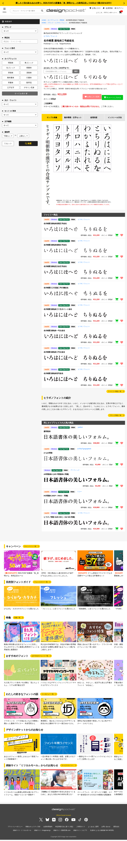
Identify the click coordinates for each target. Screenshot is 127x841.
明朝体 (62, 20)
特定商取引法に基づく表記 (64, 829)
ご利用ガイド (80, 829)
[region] (83, 77)
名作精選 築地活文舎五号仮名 (55, 269)
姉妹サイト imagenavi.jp (42, 832)
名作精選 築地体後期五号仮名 (55, 248)
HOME (44, 20)
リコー (79, 494)
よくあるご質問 (93, 829)
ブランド (6, 27)
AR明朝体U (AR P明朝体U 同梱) (56, 477)
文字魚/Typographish (84, 451)
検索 (28, 143)
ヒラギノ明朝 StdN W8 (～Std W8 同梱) (59, 520)
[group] (22, 566)
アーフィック (75, 473)
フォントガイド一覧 (41, 585)
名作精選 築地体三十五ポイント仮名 (58, 312)
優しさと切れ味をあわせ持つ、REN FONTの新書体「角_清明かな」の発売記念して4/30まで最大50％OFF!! (63, 3)
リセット (8, 143)
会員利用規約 (47, 829)
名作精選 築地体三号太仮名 (54, 355)
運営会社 (116, 829)
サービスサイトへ (67, 768)
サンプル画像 (52, 119)
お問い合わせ (105, 829)
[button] (3, 3)
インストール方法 (115, 119)
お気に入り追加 (90, 97)
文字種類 (6, 121)
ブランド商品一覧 (115, 418)
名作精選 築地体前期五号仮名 (55, 226)
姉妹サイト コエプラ (80, 832)
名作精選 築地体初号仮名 (53, 376)
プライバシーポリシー (15, 829)
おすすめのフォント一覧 (40, 658)
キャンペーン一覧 (30, 549)
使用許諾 (94, 119)
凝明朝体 (47, 434)
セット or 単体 (9, 111)
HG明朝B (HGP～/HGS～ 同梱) (56, 498)
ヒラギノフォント (61, 22)
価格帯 (6, 132)
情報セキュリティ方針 (33, 829)
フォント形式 (8, 48)
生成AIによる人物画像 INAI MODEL (102, 832)
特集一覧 (17, 620)
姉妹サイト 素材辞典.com (61, 832)
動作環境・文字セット (73, 119)
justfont (80, 430)
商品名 (6, 38)
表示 (76, 71)
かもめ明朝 (48, 456)
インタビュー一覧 (48, 697)
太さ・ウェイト (9, 100)
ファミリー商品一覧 (114, 394)
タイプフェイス (53, 20)
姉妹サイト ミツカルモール (22, 832)
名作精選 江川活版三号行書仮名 (56, 290)
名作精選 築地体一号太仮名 (54, 333)
